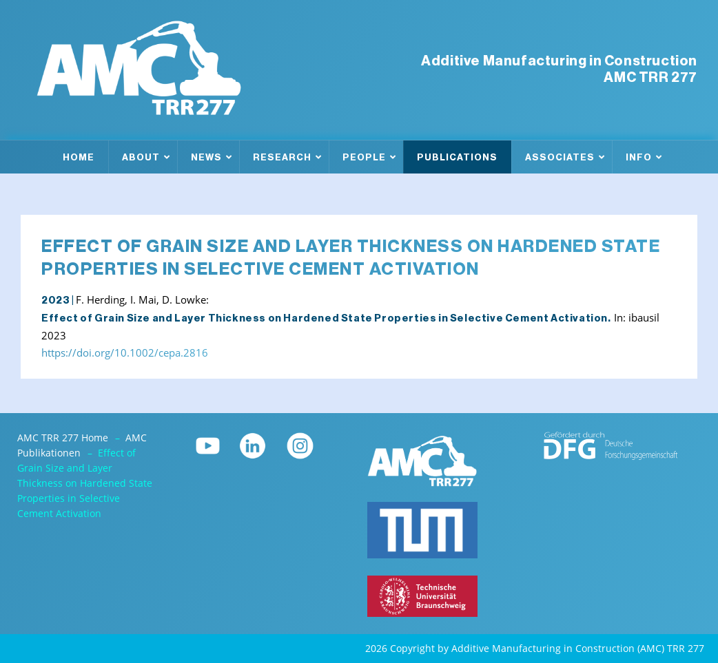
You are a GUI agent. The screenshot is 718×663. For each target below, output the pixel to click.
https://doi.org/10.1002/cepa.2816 (124, 352)
